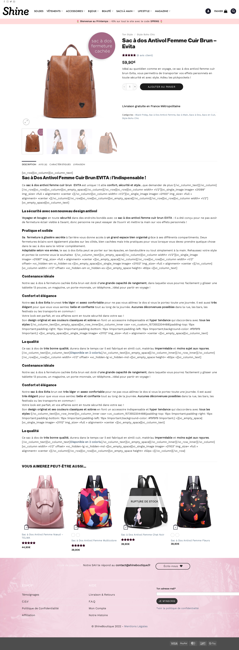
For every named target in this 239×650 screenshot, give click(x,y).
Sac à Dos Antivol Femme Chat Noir (142, 534)
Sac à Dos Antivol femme (162, 114)
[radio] (73, 535)
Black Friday (141, 114)
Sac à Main (182, 114)
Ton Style (127, 34)
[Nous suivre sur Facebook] (4, 2)
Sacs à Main (125, 11)
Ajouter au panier (161, 86)
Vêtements (55, 11)
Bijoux (93, 11)
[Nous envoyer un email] (14, 2)
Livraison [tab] (79, 164)
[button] (208, 11)
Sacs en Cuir (208, 114)
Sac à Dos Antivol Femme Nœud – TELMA (42, 536)
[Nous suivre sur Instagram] (8, 2)
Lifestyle (145, 11)
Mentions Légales (136, 626)
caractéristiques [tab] (60, 164)
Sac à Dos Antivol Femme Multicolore (94, 540)
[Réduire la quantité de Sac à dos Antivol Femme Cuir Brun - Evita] (124, 86)
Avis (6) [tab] (43, 164)
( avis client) (145, 55)
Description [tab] (29, 164)
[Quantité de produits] (129, 86)
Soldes (39, 11)
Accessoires (75, 11)
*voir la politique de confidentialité (177, 608)
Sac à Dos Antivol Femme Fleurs (190, 540)
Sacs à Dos (195, 114)
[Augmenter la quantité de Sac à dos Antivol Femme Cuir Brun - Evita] (135, 86)
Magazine (162, 11)
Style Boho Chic (146, 34)
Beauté (107, 11)
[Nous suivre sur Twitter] (11, 2)
